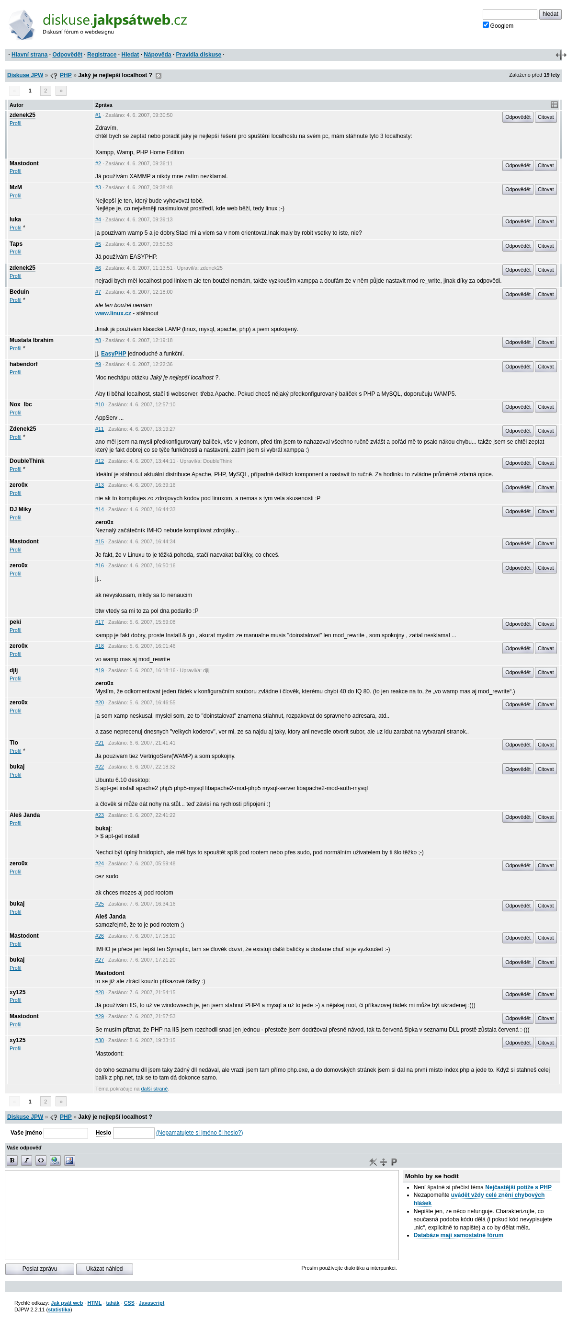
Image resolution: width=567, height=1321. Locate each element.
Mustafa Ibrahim (32, 340)
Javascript (151, 1303)
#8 (98, 340)
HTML (94, 1303)
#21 (99, 743)
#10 (99, 404)
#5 (98, 244)
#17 (99, 622)
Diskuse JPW (25, 75)
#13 (99, 485)
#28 (99, 992)
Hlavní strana (29, 54)
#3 (98, 187)
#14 (99, 509)
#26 (99, 936)
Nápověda (157, 54)
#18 (99, 646)
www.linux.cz (113, 313)
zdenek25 (22, 115)
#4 (98, 219)
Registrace (101, 54)
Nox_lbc (21, 404)
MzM (16, 187)
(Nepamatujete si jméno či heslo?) (199, 1132)
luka (15, 219)
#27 (99, 960)
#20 (99, 702)
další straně (154, 1088)
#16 (99, 565)
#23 (99, 815)
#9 (98, 364)
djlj (14, 670)
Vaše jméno (26, 1132)
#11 (99, 429)
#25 (99, 904)
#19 (99, 670)
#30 (99, 1040)
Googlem (498, 25)
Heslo (104, 1132)
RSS (158, 76)
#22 (99, 767)
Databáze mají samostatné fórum (458, 1235)
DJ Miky (20, 509)
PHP (66, 75)
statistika (59, 1309)
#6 (98, 268)
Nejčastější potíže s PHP (518, 1187)
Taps (16, 244)
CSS (129, 1303)
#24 (99, 863)
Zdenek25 (23, 428)
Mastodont (24, 163)
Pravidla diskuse (199, 54)
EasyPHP (113, 353)
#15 (99, 541)
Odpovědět (67, 54)
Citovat (546, 117)
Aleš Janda (25, 815)
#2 (98, 163)
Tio (14, 742)
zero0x (19, 485)
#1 (98, 115)
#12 (99, 461)
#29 (99, 1016)
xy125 (17, 992)
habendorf (24, 364)
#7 (98, 292)
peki (15, 622)
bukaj (17, 766)
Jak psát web (67, 1303)
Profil (16, 123)
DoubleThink (27, 461)
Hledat (130, 54)
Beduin (19, 291)
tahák (112, 1303)
